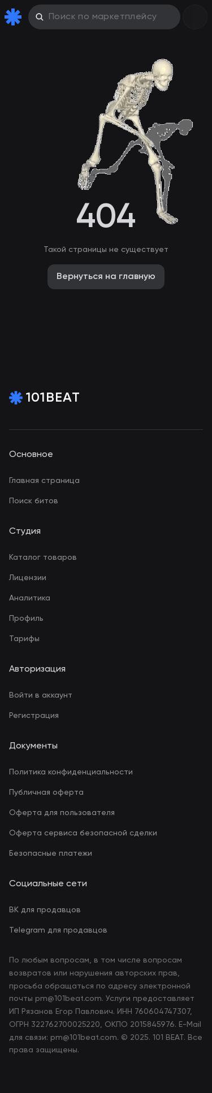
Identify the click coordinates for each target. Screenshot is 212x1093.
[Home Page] (15, 16)
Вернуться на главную (106, 276)
